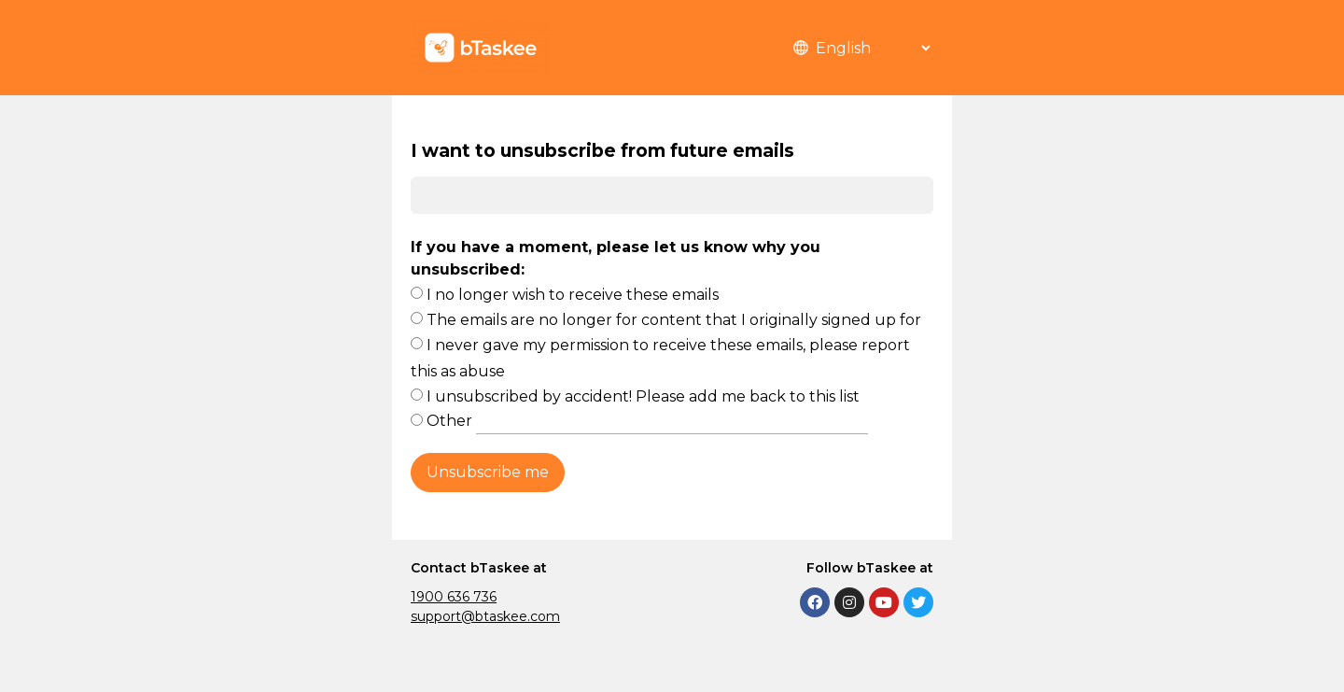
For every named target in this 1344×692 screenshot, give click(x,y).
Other (647, 421)
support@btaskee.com (485, 616)
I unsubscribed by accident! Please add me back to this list (643, 396)
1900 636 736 (454, 596)
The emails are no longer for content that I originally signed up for (674, 320)
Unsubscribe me (488, 472)
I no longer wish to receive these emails (573, 295)
